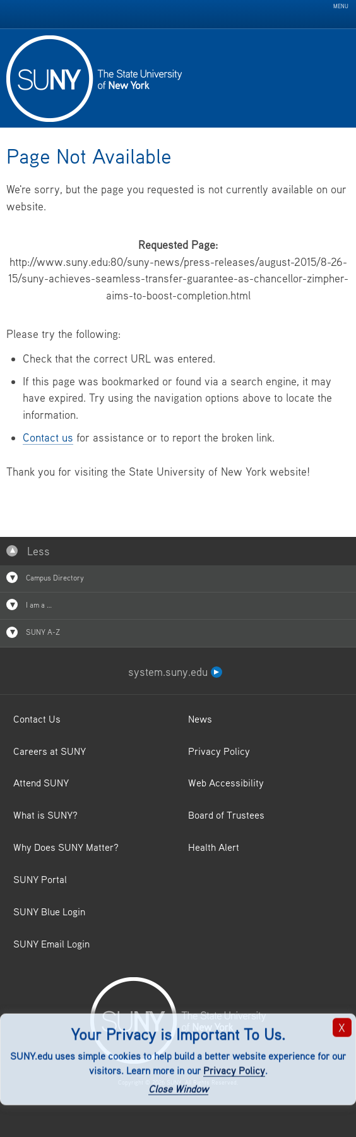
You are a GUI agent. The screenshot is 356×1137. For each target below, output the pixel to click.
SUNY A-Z (33, 632)
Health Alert (213, 847)
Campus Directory (45, 577)
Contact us (48, 437)
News (200, 719)
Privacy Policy (234, 1070)
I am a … (29, 604)
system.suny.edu (175, 671)
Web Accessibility (226, 782)
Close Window (178, 1088)
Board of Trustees (226, 815)
